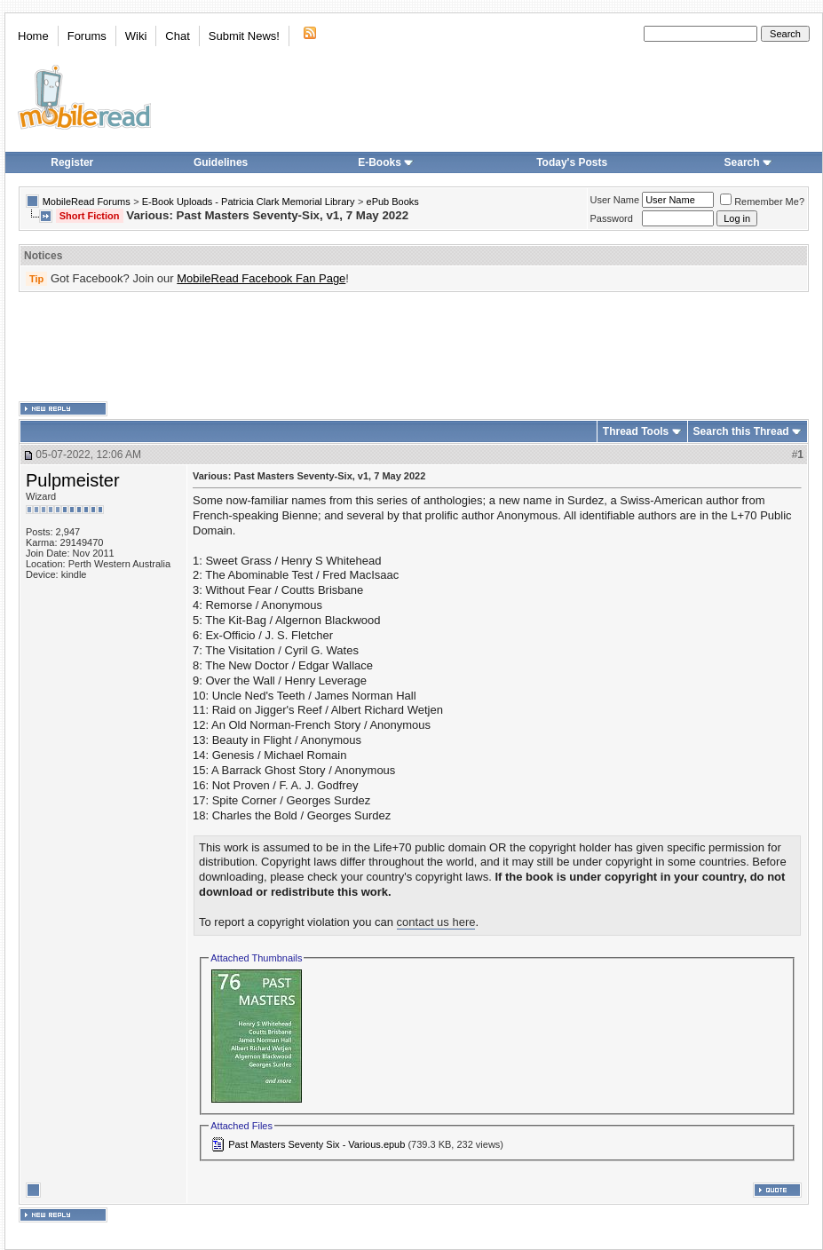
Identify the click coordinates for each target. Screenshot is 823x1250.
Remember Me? (762, 201)
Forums (87, 36)
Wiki (136, 36)
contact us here (436, 922)
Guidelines (221, 162)
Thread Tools (636, 431)
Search (748, 162)
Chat (177, 36)
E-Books (386, 162)
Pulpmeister (73, 480)
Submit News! (244, 36)
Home (33, 36)
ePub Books (393, 201)
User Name (615, 199)
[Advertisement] (414, 347)
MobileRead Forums (87, 201)
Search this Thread (741, 431)
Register (72, 162)
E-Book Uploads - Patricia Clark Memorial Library (248, 201)
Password (611, 218)
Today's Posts (571, 162)
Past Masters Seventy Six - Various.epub (316, 1144)
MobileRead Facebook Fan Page (261, 278)
